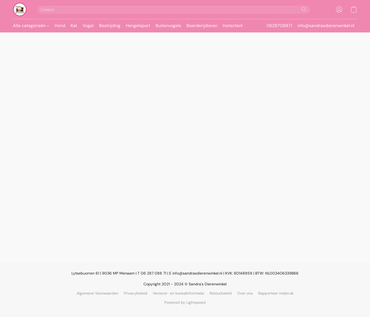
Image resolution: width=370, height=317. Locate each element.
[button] (20, 9)
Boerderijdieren (201, 25)
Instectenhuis (236, 25)
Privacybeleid (135, 293)
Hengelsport (138, 25)
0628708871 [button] (279, 25)
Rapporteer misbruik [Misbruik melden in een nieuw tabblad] (276, 293)
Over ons (245, 293)
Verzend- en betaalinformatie (178, 293)
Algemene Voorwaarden (97, 293)
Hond (60, 25)
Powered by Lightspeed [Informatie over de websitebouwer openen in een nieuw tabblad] (185, 302)
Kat (74, 25)
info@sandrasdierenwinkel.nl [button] (325, 25)
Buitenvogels (168, 25)
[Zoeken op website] (304, 9)
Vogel (88, 25)
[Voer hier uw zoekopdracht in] (173, 10)
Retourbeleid (220, 293)
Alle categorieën (31, 25)
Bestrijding (109, 25)
